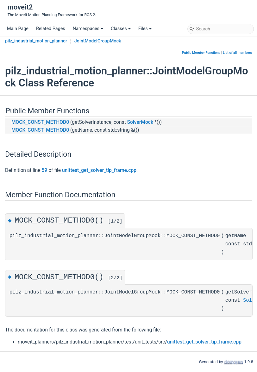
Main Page (17, 28)
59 (44, 170)
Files (145, 28)
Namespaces (88, 28)
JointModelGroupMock (97, 41)
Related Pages (50, 28)
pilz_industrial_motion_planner (36, 41)
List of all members (237, 53)
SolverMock (140, 122)
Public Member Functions (201, 53)
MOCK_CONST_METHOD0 (40, 122)
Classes (121, 28)
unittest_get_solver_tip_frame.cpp (99, 170)
